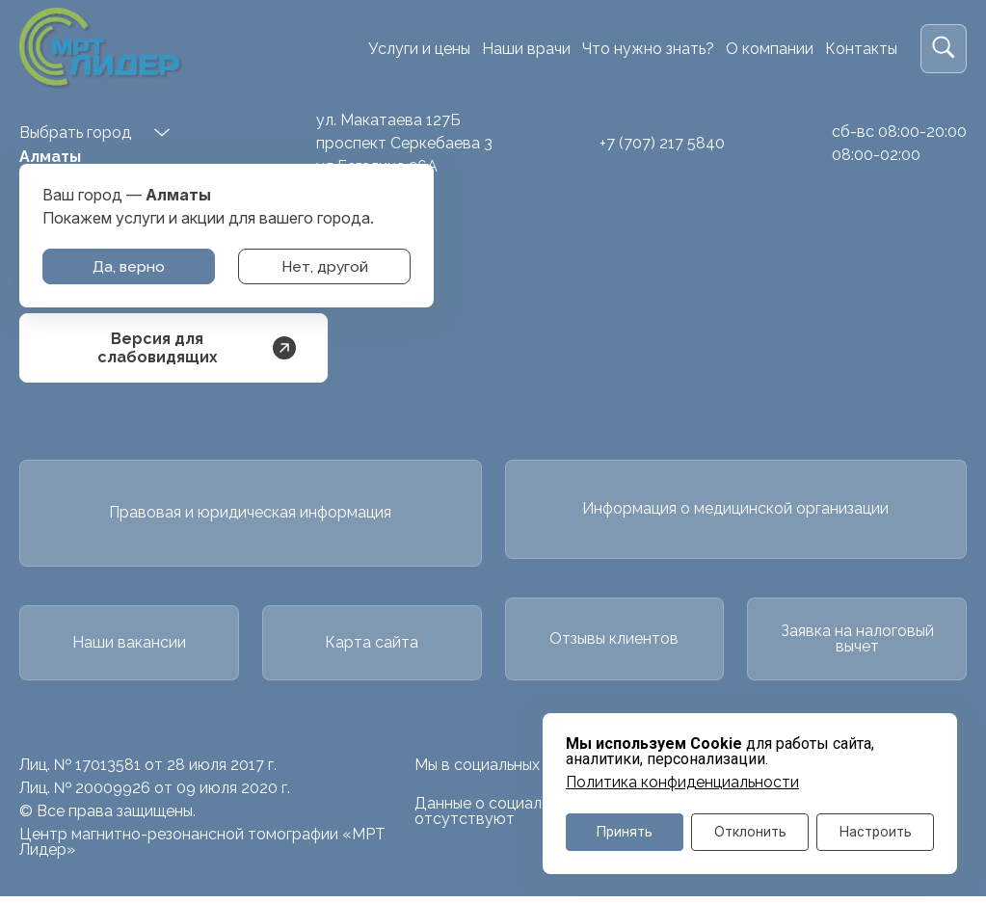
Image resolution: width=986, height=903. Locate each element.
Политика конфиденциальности (682, 780)
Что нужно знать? (648, 49)
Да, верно (129, 266)
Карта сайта (371, 647)
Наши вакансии (129, 647)
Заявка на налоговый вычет (857, 643)
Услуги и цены (419, 49)
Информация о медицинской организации (735, 510)
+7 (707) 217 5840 (662, 143)
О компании (769, 49)
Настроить (875, 831)
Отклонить (750, 831)
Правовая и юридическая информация (250, 514)
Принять (625, 831)
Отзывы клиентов (614, 643)
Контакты (861, 49)
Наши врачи (526, 49)
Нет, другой (324, 266)
